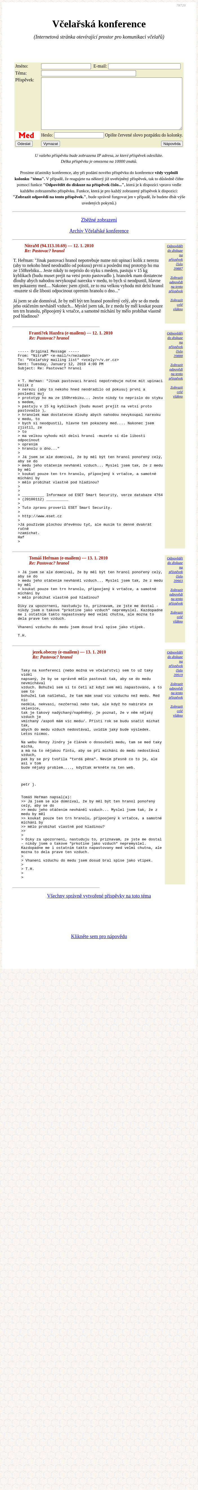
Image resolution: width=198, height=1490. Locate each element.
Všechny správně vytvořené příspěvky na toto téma (99, 1002)
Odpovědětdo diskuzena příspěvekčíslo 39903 (175, 619)
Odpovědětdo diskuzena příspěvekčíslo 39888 (175, 354)
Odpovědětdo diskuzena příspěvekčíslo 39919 (175, 726)
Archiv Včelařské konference (99, 241)
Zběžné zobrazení (99, 230)
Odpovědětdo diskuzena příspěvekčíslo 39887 (175, 267)
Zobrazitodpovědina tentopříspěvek (176, 294)
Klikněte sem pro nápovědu (99, 1043)
